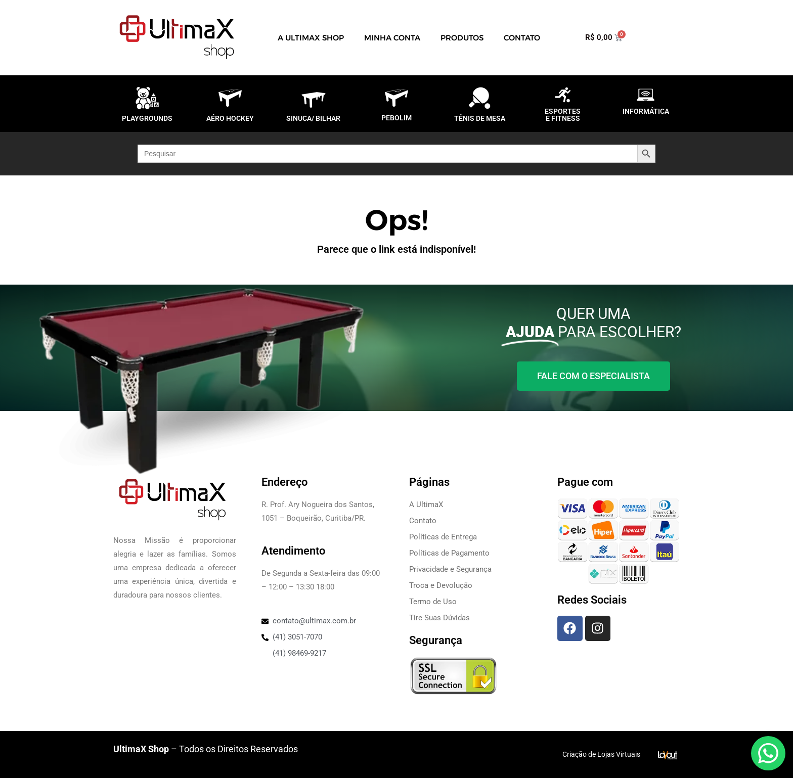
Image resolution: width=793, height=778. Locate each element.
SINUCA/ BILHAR (313, 118)
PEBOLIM (396, 118)
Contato (522, 37)
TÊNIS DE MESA (479, 118)
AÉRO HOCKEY (230, 118)
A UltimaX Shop (311, 37)
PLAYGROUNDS (147, 118)
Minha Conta (392, 37)
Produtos (461, 37)
